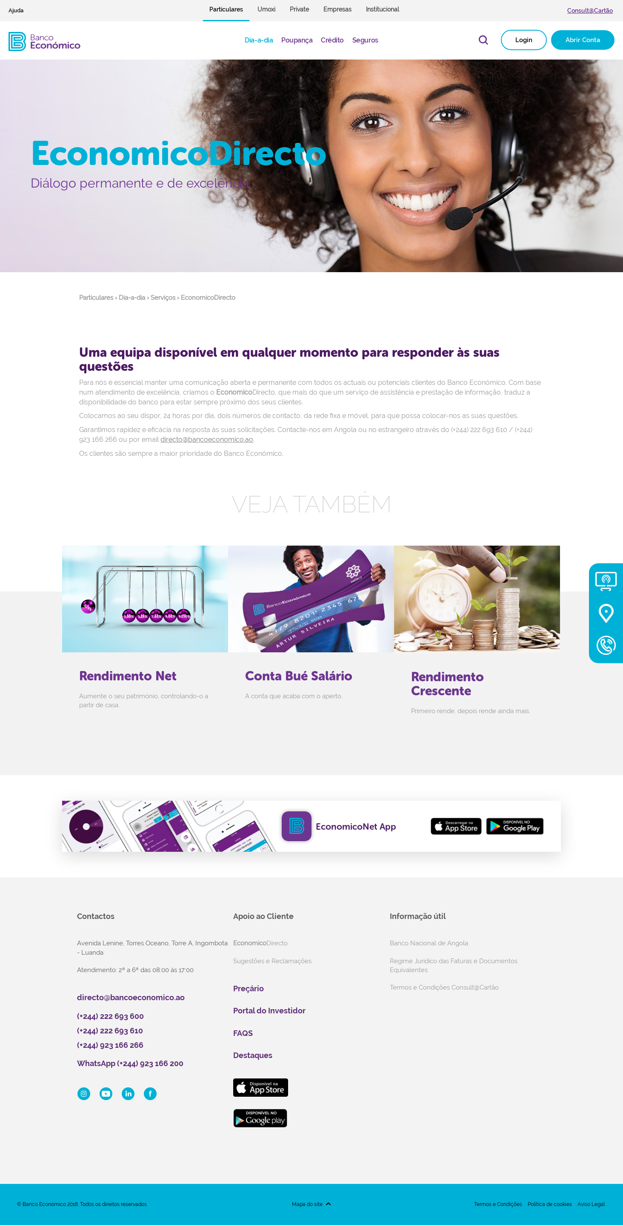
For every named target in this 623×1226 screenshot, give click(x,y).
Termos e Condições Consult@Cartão (444, 988)
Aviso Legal (591, 1205)
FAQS (243, 1033)
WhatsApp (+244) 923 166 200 (130, 1064)
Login (523, 40)
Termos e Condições (498, 1205)
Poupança (296, 40)
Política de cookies (550, 1205)
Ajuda (16, 10)
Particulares (96, 298)
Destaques (252, 1055)
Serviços (163, 298)
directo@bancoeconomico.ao (206, 439)
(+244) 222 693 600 (110, 1016)
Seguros (365, 40)
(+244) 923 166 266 (110, 1045)
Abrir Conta (583, 40)
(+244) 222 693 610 (110, 1031)
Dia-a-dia (259, 40)
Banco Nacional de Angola (429, 944)
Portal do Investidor (269, 1011)
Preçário (248, 988)
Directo (260, 944)
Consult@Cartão (590, 10)
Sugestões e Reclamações (272, 961)
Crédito (332, 40)
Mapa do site (307, 1205)
